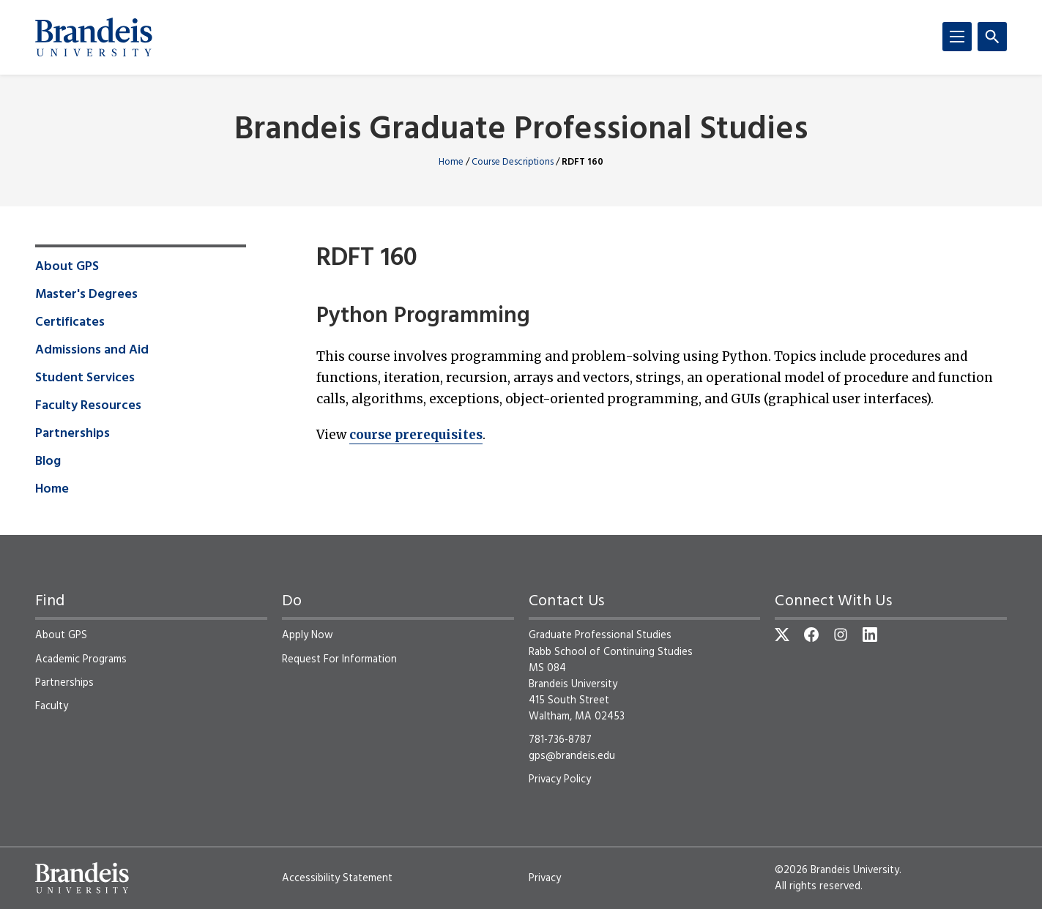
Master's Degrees (86, 295)
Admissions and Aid (92, 351)
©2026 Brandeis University (837, 870)
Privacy (545, 878)
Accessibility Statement (337, 878)
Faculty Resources (88, 406)
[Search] (992, 36)
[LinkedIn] (870, 634)
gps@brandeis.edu (572, 756)
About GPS (67, 267)
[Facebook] (811, 634)
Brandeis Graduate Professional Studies (521, 131)
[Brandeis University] (93, 37)
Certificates (70, 323)
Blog (48, 462)
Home (451, 162)
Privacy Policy (560, 779)
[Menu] (957, 36)
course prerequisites (416, 435)
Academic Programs (81, 659)
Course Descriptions (513, 162)
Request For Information (339, 659)
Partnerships (72, 434)
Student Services (85, 378)
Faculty (51, 706)
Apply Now (307, 635)
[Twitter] (782, 634)
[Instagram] (840, 634)
